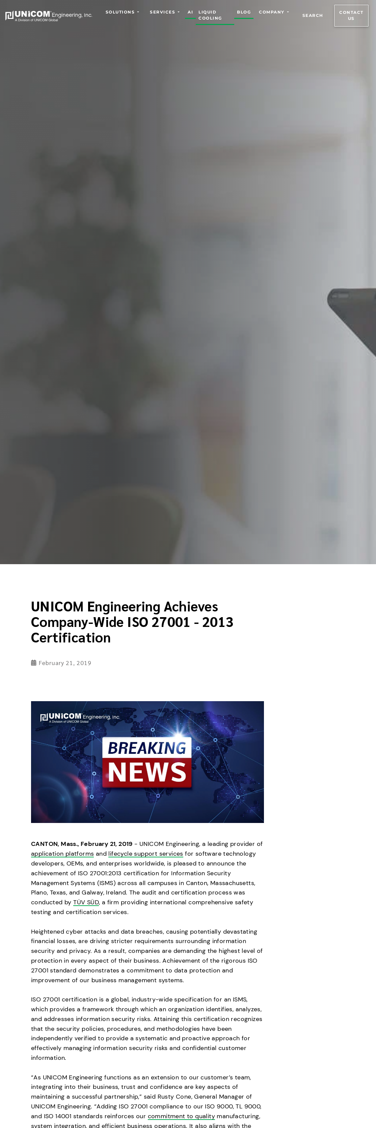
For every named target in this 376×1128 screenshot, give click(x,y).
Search (312, 15)
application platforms (62, 853)
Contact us (351, 15)
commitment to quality (181, 1116)
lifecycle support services (145, 853)
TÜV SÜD (86, 902)
